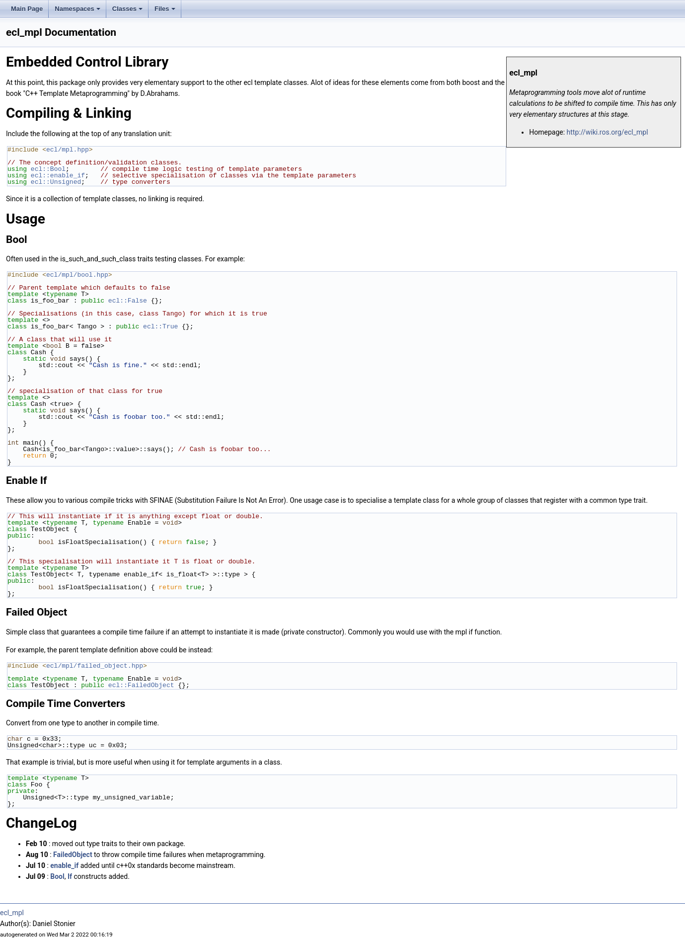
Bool (57, 876)
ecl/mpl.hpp (67, 149)
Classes (127, 8)
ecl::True (160, 326)
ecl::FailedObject (141, 685)
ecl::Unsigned (56, 181)
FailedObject (72, 855)
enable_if (64, 865)
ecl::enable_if (58, 175)
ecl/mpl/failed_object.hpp (94, 665)
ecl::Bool (48, 168)
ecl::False (127, 300)
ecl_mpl (12, 913)
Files (164, 8)
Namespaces (77, 8)
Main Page (27, 8)
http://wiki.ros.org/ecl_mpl (607, 132)
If (70, 876)
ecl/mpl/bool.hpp (77, 274)
